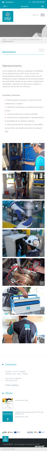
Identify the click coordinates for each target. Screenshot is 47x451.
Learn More (7, 449)
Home (4, 39)
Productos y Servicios (18, 39)
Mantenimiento (34, 39)
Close (12, 449)
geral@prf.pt (8, 2)
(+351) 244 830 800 (37, 2)
